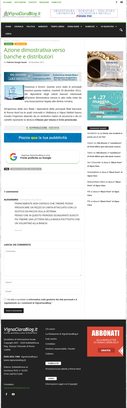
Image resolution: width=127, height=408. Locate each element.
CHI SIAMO (7, 2)
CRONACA (18, 26)
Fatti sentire (51, 339)
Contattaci (50, 344)
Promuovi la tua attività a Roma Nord (63, 369)
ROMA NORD (75, 26)
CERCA (8, 33)
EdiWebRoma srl (20, 367)
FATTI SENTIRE (20, 2)
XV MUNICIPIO (109, 26)
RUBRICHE (91, 26)
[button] (121, 30)
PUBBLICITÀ (56, 2)
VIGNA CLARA (20, 44)
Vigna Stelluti (34, 169)
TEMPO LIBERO (57, 26)
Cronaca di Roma (18, 169)
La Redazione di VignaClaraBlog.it (61, 334)
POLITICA (31, 26)
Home (6, 40)
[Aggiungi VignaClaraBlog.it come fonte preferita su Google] (43, 157)
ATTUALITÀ (16, 40)
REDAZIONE (44, 2)
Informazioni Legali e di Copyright (61, 384)
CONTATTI (33, 2)
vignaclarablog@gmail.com (17, 388)
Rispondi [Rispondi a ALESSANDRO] (18, 230)
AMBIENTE (43, 26)
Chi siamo (50, 329)
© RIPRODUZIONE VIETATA (42, 128)
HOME (8, 26)
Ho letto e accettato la (40, 301)
